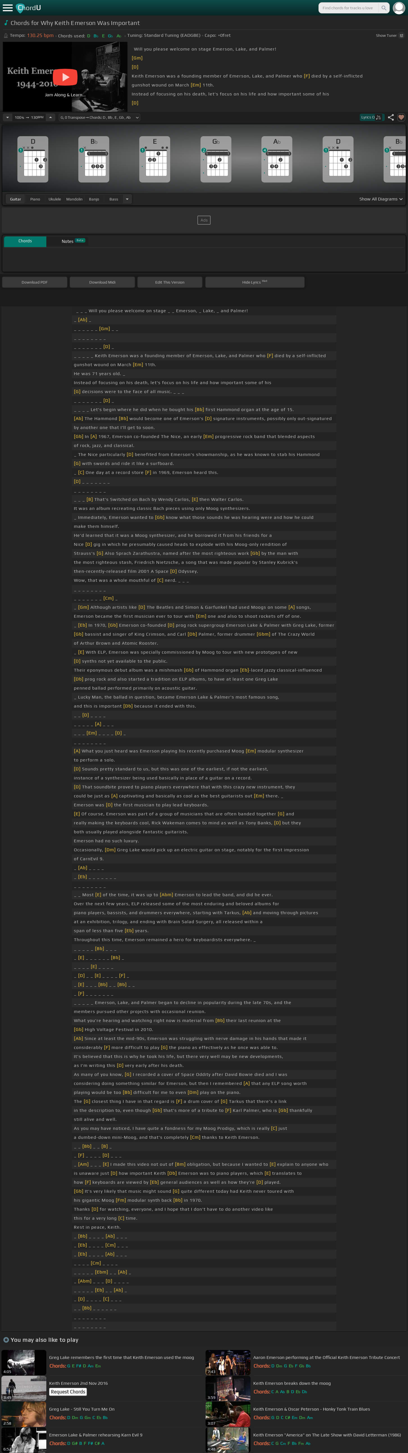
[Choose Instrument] (127, 199)
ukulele (55, 199)
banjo (94, 199)
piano (35, 199)
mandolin (74, 199)
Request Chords (68, 1392)
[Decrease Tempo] (7, 117)
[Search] (384, 7)
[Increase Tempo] (50, 117)
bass (114, 199)
